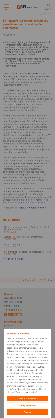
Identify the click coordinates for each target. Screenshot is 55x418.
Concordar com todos (27, 398)
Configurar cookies (27, 405)
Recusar (27, 412)
